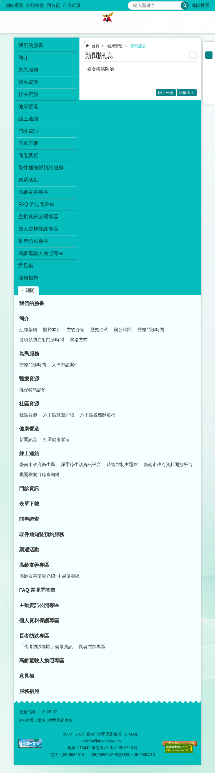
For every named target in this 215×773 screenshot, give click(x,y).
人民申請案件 (65, 364)
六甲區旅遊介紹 (58, 414)
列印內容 (193, 55)
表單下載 (28, 143)
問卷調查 (28, 155)
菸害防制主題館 (122, 464)
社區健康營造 (56, 439)
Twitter (208, 84)
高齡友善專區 (34, 565)
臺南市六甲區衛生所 (107, 22)
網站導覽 (14, 5)
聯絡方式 (79, 339)
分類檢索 (35, 5)
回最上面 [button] (186, 92)
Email (208, 98)
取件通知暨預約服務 (40, 167)
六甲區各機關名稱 (98, 414)
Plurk (208, 76)
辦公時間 (123, 329)
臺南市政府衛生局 (37, 464)
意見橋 (25, 265)
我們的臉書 (30, 45)
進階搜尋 (200, 5)
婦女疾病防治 (100, 69)
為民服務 (29, 353)
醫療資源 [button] (28, 82)
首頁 (95, 46)
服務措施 (28, 278)
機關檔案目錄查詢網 (39, 474)
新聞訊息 (138, 46)
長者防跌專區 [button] (33, 241)
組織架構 (28, 329)
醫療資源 (29, 378)
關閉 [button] (30, 290)
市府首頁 (72, 5)
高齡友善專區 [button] (33, 192)
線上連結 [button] (28, 119)
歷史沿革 (99, 329)
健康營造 (115, 46)
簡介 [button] (23, 57)
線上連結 (29, 453)
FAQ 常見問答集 (36, 204)
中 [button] (208, 55)
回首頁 (53, 5)
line (208, 91)
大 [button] (208, 62)
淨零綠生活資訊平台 (81, 464)
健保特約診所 (32, 389)
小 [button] (208, 47)
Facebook (208, 69)
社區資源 (29, 404)
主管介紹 (75, 329)
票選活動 (28, 180)
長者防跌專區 (34, 636)
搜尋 (132, 4)
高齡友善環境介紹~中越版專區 (49, 576)
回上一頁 (166, 92)
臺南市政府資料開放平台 (168, 464)
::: (2, 2)
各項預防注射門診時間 (41, 339)
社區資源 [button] (28, 94)
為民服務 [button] (28, 70)
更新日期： (29, 712)
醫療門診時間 (151, 329)
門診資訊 (28, 131)
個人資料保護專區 (38, 229)
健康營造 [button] (28, 106)
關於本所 (52, 329)
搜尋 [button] (185, 5)
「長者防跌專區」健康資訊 (46, 646)
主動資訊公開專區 (38, 216)
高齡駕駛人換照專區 (40, 253)
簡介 (24, 318)
